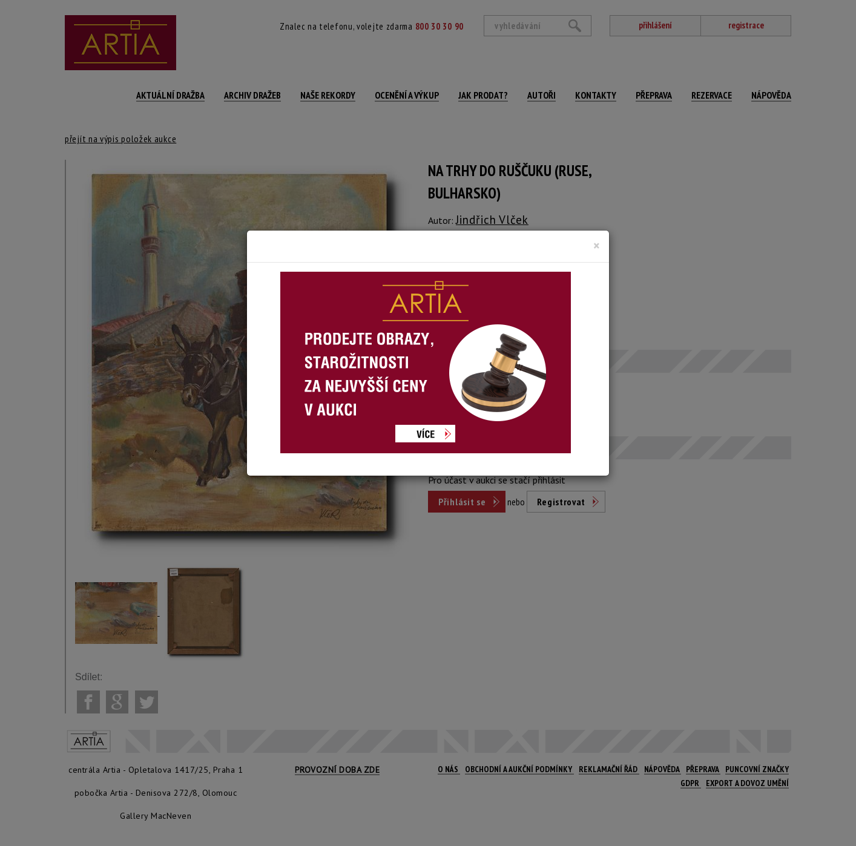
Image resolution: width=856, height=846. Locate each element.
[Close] (596, 245)
